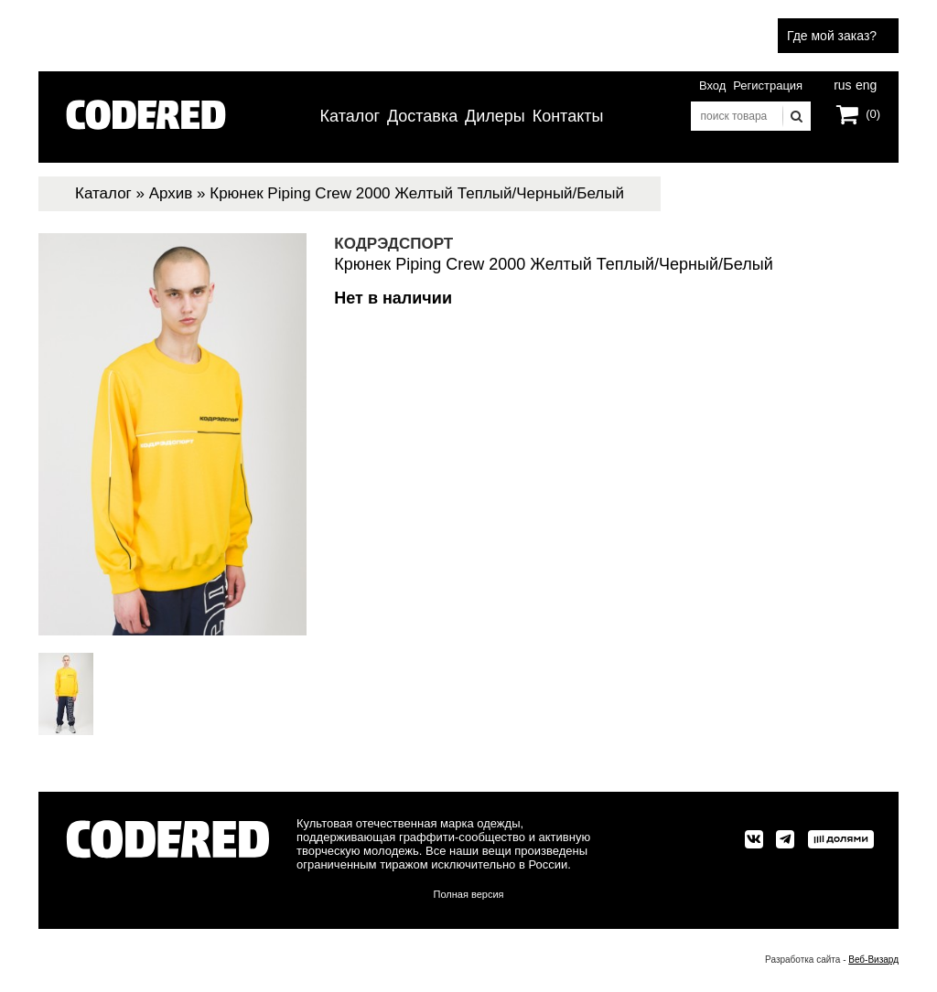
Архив (171, 193)
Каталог (350, 116)
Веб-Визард (873, 960)
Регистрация (767, 85)
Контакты (568, 116)
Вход (712, 85)
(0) (873, 114)
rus (842, 83)
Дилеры (495, 116)
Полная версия (469, 894)
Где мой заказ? (832, 35)
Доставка (422, 116)
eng (865, 83)
